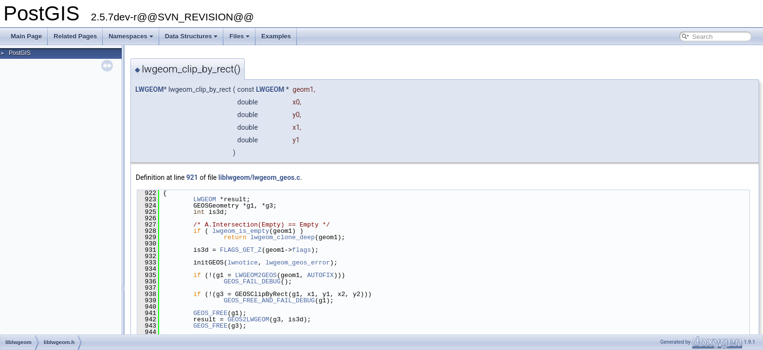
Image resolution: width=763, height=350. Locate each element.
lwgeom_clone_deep (282, 237)
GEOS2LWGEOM (248, 319)
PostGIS (20, 53)
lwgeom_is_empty (240, 231)
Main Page (26, 36)
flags (301, 249)
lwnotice (242, 262)
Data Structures (191, 36)
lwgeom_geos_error (297, 262)
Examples (276, 36)
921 (192, 177)
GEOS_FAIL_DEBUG (252, 281)
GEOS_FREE (210, 313)
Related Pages (75, 36)
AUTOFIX (320, 275)
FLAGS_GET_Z (241, 249)
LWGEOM (149, 89)
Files (239, 36)
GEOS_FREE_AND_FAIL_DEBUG (269, 300)
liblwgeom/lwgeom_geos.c (259, 177)
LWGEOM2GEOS (256, 275)
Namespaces (131, 36)
